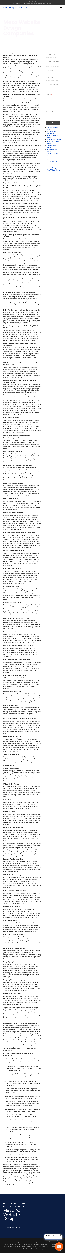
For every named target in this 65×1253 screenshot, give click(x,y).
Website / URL (50, 77)
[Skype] (35, 1)
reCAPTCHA (50, 111)
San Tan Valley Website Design (29, 1242)
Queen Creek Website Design (47, 1242)
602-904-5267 (18, 3)
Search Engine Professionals (16, 8)
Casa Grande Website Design (27, 1246)
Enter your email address (53, 62)
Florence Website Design (52, 1244)
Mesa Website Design (53, 170)
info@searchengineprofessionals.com (41, 3)
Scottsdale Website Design (22, 1244)
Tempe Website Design (54, 139)
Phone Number (50, 70)
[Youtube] (32, 1)
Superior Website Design (44, 1246)
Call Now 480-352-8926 (13, 1227)
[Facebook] (29, 1)
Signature (49, 94)
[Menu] (61, 7)
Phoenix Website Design (37, 1244)
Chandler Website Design (12, 1242)
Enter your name (51, 54)
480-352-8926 (26, 3)
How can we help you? (52, 84)
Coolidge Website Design (11, 1246)
